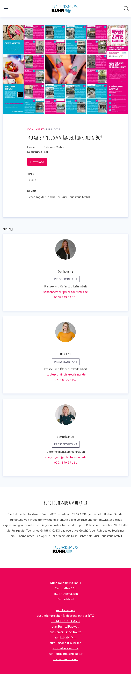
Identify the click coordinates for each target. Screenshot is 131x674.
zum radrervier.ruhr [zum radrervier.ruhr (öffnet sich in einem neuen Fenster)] (65, 648)
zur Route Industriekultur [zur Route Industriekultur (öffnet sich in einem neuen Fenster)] (66, 653)
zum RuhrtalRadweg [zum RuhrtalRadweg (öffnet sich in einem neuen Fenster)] (65, 626)
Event (31, 197)
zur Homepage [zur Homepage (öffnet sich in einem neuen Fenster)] (65, 610)
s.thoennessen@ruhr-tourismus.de (65, 292)
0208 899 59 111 (65, 462)
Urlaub (31, 180)
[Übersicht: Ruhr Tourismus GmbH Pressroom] (64, 8)
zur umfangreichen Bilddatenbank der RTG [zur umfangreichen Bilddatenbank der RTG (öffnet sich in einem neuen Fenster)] (65, 615)
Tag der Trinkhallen (48, 197)
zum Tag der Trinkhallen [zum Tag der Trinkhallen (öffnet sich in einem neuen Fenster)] (65, 643)
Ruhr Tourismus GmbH (75, 197)
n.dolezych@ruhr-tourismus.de (65, 374)
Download (37, 162)
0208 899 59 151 (65, 297)
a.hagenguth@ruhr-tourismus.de (65, 457)
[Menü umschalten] (6, 8)
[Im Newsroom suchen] (126, 8)
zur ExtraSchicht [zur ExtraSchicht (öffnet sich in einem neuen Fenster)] (66, 637)
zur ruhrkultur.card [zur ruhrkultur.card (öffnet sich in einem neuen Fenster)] (65, 659)
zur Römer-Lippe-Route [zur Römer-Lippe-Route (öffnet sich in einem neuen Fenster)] (65, 632)
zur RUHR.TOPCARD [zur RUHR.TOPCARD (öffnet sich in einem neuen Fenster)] (65, 621)
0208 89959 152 (65, 380)
